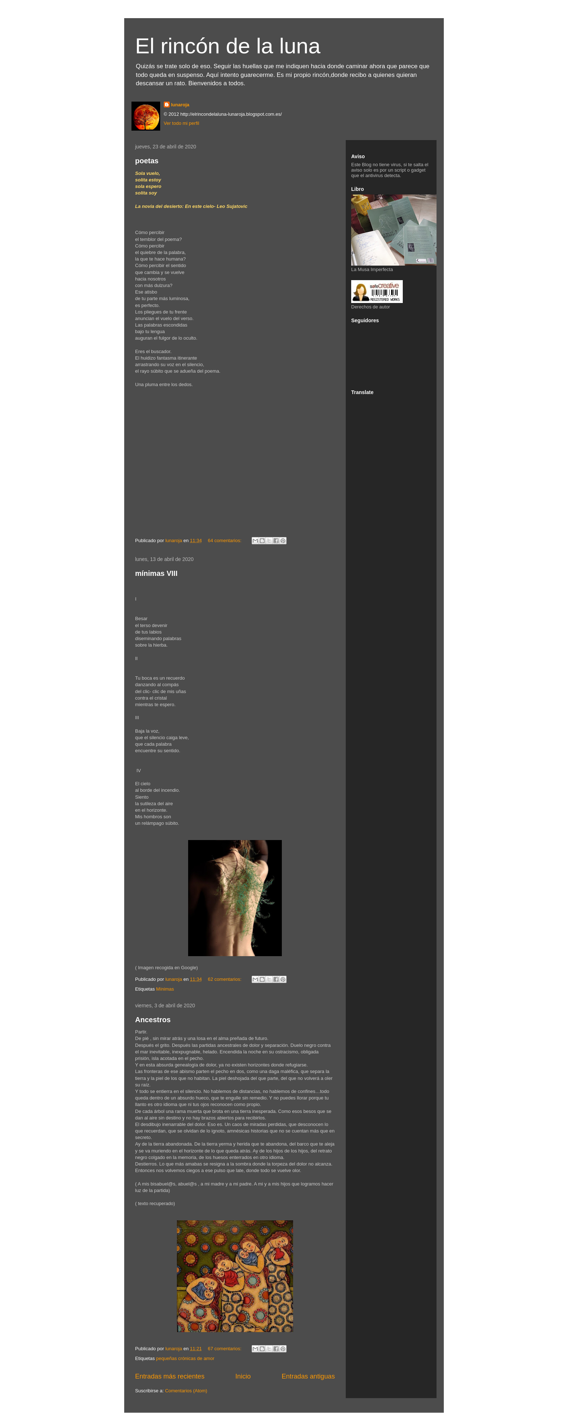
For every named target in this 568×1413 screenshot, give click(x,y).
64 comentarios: (225, 540)
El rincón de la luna (227, 46)
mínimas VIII (156, 573)
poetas (146, 161)
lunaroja (180, 104)
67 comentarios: (225, 1348)
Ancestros (153, 1020)
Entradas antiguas (308, 1376)
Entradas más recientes (169, 1376)
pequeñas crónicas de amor (185, 1358)
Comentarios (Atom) (186, 1390)
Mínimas (165, 989)
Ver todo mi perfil (181, 123)
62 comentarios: (225, 979)
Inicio (243, 1376)
